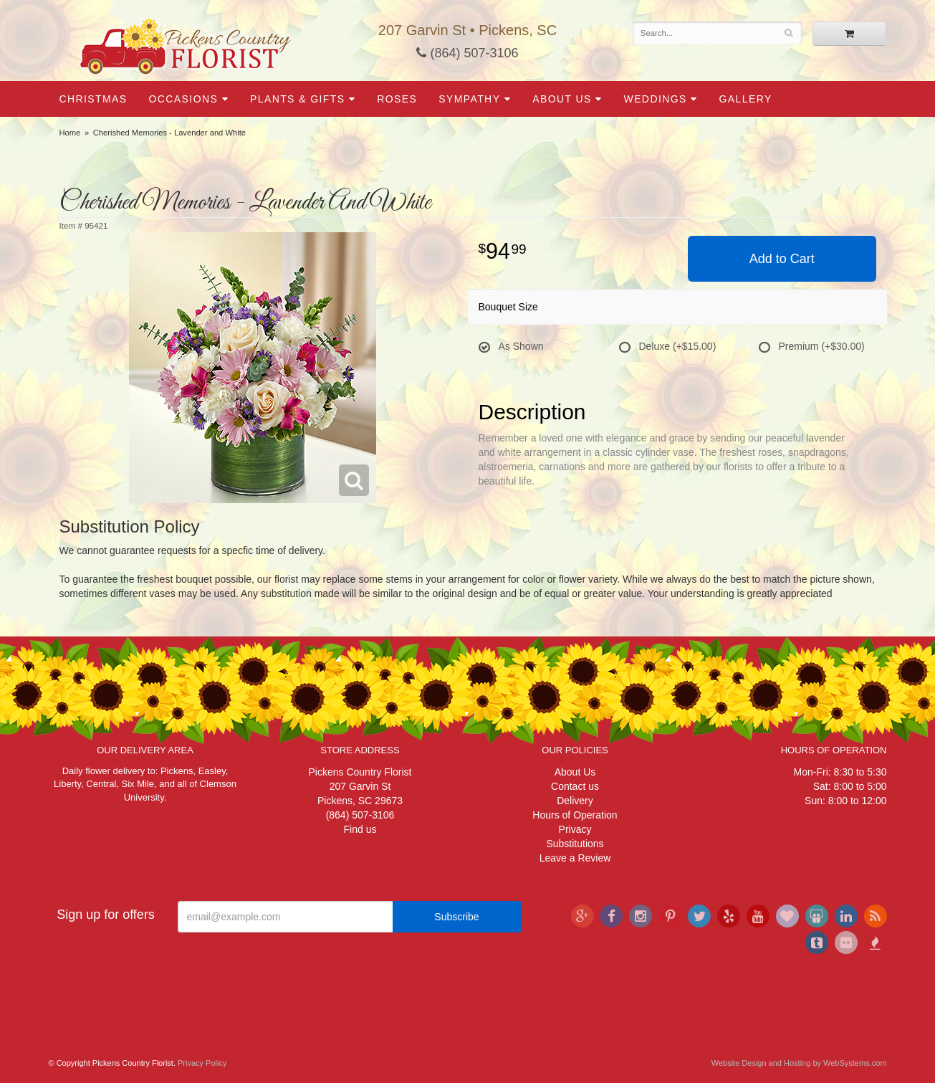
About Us (562, 99)
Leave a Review (575, 858)
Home (70, 132)
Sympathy (469, 99)
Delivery (575, 800)
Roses (397, 99)
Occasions (184, 99)
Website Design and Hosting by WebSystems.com (799, 1063)
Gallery (745, 99)
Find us (360, 829)
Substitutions (574, 843)
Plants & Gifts (297, 99)
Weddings (655, 99)
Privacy (575, 829)
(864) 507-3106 (467, 53)
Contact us (575, 786)
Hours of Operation (574, 815)
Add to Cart (782, 259)
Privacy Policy (202, 1063)
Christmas (93, 99)
